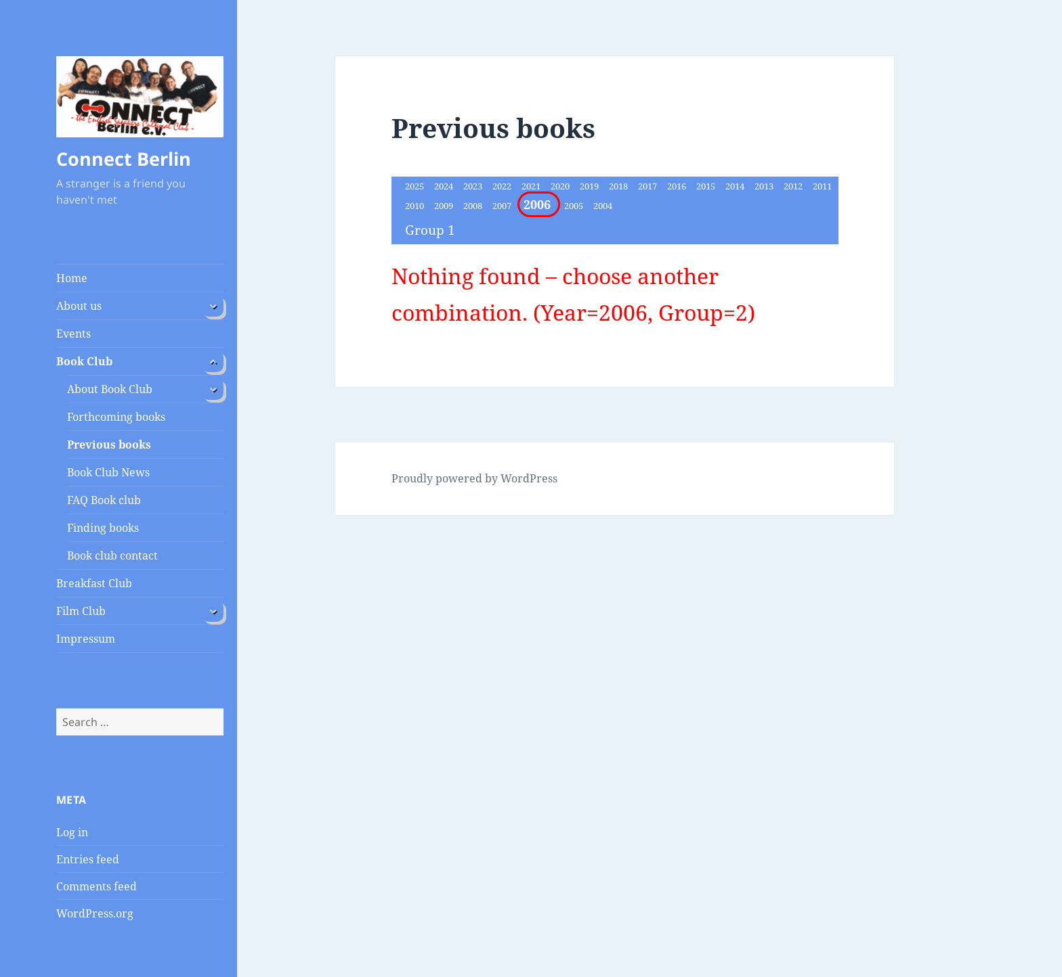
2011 (822, 186)
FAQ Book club (104, 500)
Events (73, 333)
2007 (502, 206)
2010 (415, 206)
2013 (765, 186)
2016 (677, 186)
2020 (561, 186)
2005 (574, 206)
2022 (502, 186)
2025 (415, 186)
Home (71, 278)
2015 (706, 186)
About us (79, 305)
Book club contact (112, 555)
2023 (473, 186)
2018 (619, 186)
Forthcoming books (116, 416)
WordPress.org (94, 913)
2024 (444, 186)
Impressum (85, 638)
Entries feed (87, 859)
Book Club (84, 361)
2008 (473, 206)
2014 (735, 186)
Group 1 (430, 230)
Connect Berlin (123, 158)
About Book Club (109, 389)
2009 (444, 206)
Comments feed (96, 886)
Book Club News (108, 472)
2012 (794, 186)
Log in (72, 832)
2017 (648, 186)
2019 (590, 186)
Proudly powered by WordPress (474, 478)
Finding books (103, 527)
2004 (602, 206)
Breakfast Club (94, 583)
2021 (532, 186)
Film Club (81, 611)
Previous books (109, 444)
